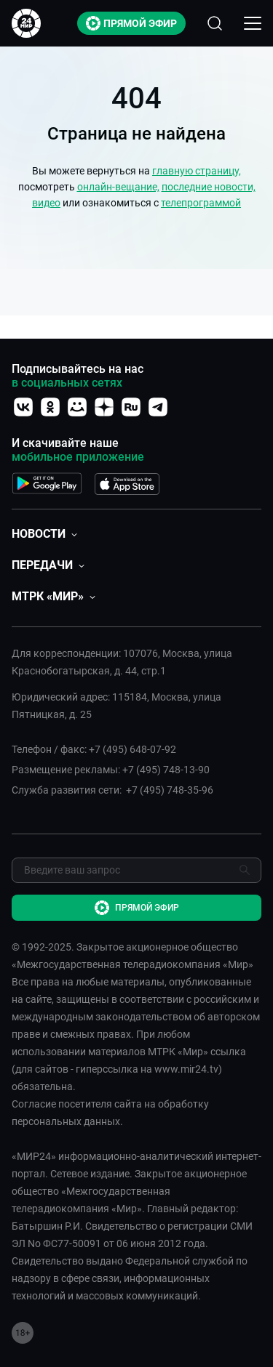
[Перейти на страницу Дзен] (104, 407)
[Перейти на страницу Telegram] (158, 407)
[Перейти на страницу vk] (23, 407)
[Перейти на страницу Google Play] (47, 480)
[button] (44, 534)
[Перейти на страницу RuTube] (131, 407)
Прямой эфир (131, 23)
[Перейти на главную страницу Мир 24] (26, 23)
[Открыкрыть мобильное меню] (252, 23)
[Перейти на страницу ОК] (50, 407)
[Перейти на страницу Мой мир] (77, 407)
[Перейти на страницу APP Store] (127, 480)
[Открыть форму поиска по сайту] (214, 23)
